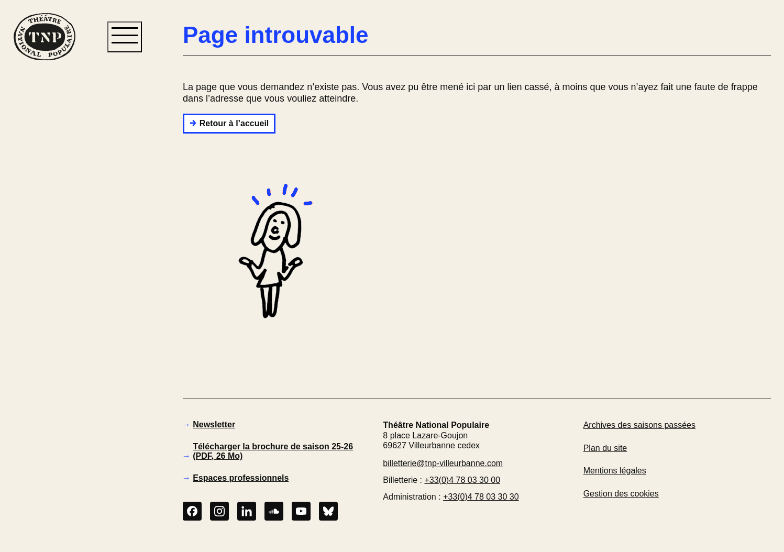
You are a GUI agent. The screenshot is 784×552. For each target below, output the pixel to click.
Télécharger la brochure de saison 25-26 (273, 451)
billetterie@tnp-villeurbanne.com (443, 463)
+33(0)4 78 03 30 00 (462, 480)
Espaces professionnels (241, 477)
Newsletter (214, 424)
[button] (44, 240)
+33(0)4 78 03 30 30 (481, 496)
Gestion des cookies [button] (621, 493)
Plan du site (605, 448)
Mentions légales (614, 470)
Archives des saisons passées (639, 425)
